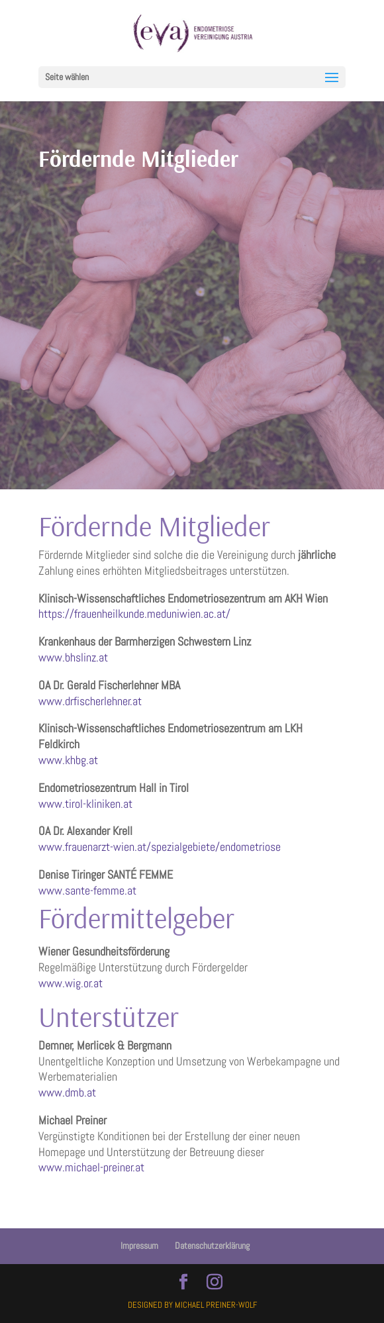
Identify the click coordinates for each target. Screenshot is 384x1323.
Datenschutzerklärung (212, 1245)
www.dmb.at (67, 1092)
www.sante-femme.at (87, 890)
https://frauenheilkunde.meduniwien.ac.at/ (134, 613)
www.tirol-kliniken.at (85, 803)
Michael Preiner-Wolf (216, 1304)
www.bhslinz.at (73, 657)
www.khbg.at (68, 759)
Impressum (139, 1245)
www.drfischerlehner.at (90, 701)
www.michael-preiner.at (91, 1167)
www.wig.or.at (70, 983)
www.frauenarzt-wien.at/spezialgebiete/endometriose (159, 846)
